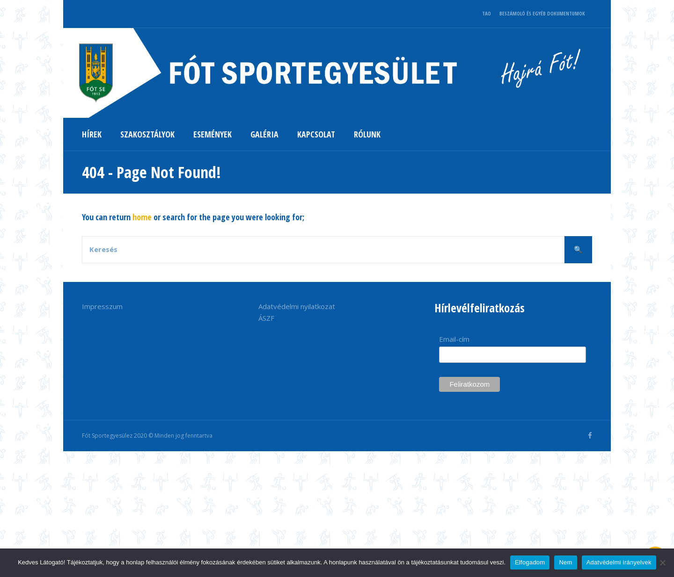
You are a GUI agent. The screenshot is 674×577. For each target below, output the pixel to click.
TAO (486, 13)
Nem (565, 562)
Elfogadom (530, 562)
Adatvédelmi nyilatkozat (296, 306)
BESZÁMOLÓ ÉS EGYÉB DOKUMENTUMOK (542, 13)
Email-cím (454, 339)
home (142, 217)
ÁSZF (266, 318)
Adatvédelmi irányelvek (619, 562)
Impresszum (102, 306)
